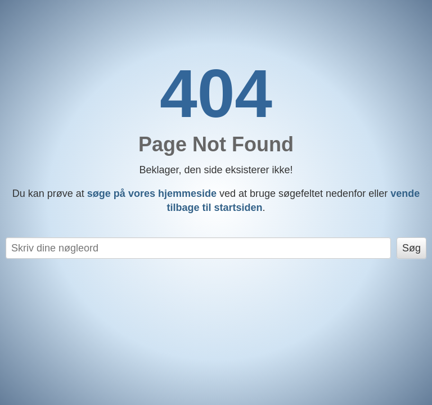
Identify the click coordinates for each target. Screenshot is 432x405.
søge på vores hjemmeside (152, 193)
